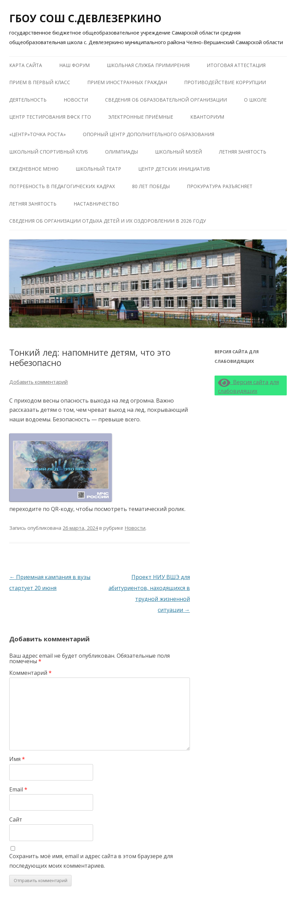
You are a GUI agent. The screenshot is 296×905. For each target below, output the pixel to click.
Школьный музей (178, 151)
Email (18, 789)
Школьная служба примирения (148, 65)
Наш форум (74, 65)
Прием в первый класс (39, 82)
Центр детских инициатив (174, 169)
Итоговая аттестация (236, 65)
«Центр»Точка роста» (37, 134)
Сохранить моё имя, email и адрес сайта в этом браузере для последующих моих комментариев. (91, 860)
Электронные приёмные (140, 117)
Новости (76, 99)
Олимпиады (121, 151)
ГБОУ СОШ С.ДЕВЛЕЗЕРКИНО (85, 18)
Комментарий (30, 673)
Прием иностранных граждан (127, 82)
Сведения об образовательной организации (166, 99)
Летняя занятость (242, 151)
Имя (17, 759)
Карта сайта (25, 65)
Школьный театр (98, 169)
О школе (255, 99)
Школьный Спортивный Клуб (48, 151)
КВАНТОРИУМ (207, 117)
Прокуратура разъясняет (220, 186)
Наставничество (96, 203)
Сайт (15, 819)
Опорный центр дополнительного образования (148, 134)
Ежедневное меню (34, 169)
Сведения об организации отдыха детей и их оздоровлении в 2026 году (107, 221)
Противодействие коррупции (225, 82)
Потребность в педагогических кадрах (62, 186)
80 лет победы (151, 186)
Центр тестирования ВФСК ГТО (50, 117)
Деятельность (28, 99)
